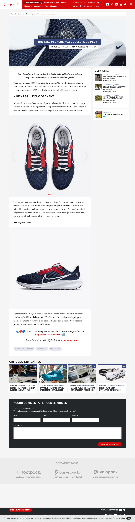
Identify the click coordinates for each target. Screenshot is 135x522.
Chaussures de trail (51, 3)
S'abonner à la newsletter (20, 512)
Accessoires (38, 6)
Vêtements (28, 6)
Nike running (55, 351)
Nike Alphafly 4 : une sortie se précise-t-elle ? (115, 80)
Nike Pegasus (42, 351)
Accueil (13, 16)
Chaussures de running (33, 3)
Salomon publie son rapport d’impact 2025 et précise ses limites (82, 392)
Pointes (63, 3)
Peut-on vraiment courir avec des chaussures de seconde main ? (113, 101)
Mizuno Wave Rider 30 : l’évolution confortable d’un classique (110, 392)
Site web (75, 418)
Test (46, 6)
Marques (53, 6)
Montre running (93, 3)
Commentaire (19, 428)
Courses (96, 6)
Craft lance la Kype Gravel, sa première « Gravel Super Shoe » (52, 392)
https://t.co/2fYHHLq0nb (47, 337)
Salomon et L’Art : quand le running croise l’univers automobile (114, 90)
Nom (16, 418)
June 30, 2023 (70, 343)
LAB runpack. (77, 6)
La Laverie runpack (79, 3)
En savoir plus (119, 518)
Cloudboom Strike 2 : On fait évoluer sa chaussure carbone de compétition (22, 392)
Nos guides (87, 6)
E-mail (45, 418)
